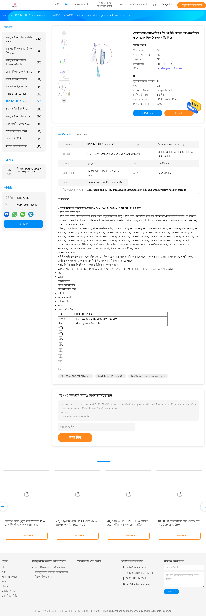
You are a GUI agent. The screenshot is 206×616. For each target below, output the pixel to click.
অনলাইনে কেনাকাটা (138, 4)
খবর (4, 581)
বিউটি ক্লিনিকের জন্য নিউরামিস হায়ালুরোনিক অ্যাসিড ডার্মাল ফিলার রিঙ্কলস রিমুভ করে (51, 572)
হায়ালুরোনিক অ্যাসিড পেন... (23, 116)
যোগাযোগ (23, 223)
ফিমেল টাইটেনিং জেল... (23, 131)
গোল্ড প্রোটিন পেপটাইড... (23, 124)
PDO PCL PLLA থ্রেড (23, 101)
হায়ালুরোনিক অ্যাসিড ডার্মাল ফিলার (49, 561)
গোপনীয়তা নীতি (10, 595)
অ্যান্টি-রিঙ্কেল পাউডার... (23, 79)
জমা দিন (75, 437)
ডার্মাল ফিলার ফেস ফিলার (89, 561)
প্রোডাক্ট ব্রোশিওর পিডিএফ (169, 68)
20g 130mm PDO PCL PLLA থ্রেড (75, 376)
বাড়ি (4, 567)
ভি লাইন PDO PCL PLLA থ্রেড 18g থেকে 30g (29, 170)
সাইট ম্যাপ (6, 586)
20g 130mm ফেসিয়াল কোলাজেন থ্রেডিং (148, 376)
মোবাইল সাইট (8, 591)
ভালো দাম (147, 113)
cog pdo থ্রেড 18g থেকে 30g (110, 376)
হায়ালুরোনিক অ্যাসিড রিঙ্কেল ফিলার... (23, 50)
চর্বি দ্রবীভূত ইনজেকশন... (23, 86)
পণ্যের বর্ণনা (81, 134)
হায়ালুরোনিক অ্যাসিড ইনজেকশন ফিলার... (23, 62)
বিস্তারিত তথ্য (64, 134)
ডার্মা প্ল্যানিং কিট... (23, 138)
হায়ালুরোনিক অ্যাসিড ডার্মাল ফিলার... (23, 39)
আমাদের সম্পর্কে (9, 576)
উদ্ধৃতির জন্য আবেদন (192, 5)
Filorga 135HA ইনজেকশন (23, 94)
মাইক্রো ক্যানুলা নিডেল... (23, 146)
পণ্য (3, 572)
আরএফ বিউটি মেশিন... (23, 109)
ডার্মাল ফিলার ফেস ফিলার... (23, 72)
